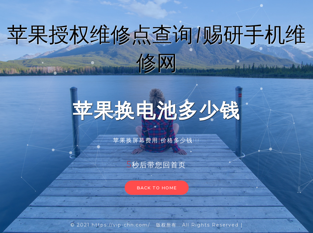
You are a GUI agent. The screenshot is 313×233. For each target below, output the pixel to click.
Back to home (157, 187)
